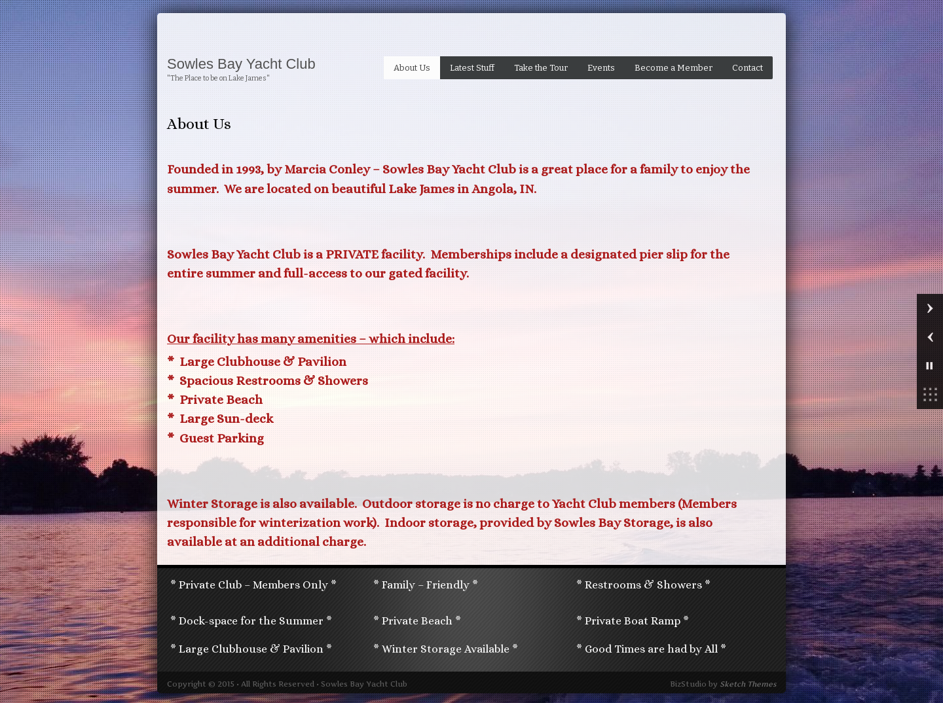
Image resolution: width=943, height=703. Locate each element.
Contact (747, 68)
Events (601, 68)
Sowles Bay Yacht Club (241, 64)
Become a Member (673, 68)
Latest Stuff (472, 68)
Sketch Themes (748, 684)
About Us (412, 68)
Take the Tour (541, 68)
